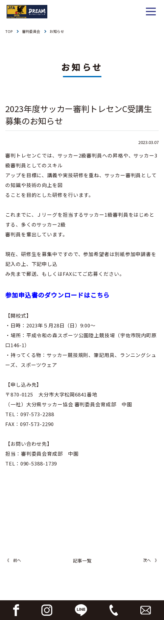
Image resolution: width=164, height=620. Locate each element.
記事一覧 (82, 560)
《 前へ (13, 560)
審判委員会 (31, 31)
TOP (8, 31)
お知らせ (57, 31)
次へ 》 (151, 560)
